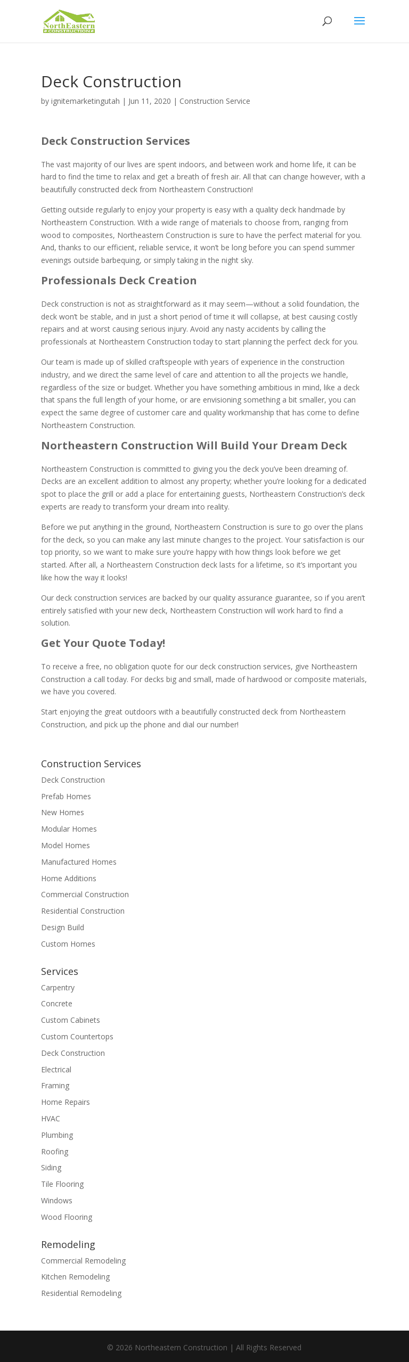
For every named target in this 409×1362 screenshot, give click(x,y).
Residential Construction (83, 911)
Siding (51, 1167)
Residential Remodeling (81, 1293)
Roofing (54, 1151)
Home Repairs (65, 1102)
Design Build (62, 927)
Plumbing (57, 1135)
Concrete (56, 1003)
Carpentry (58, 987)
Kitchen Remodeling (75, 1276)
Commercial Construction (85, 894)
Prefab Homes (66, 796)
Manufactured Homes (79, 862)
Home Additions (68, 878)
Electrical (56, 1069)
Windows (56, 1200)
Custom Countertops (77, 1036)
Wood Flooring (66, 1217)
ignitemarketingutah (85, 101)
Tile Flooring (62, 1184)
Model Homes (65, 845)
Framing (55, 1085)
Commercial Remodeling (83, 1261)
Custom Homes (68, 944)
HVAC (50, 1118)
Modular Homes (69, 829)
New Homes (62, 812)
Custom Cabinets (70, 1020)
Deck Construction (73, 780)
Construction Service (214, 101)
